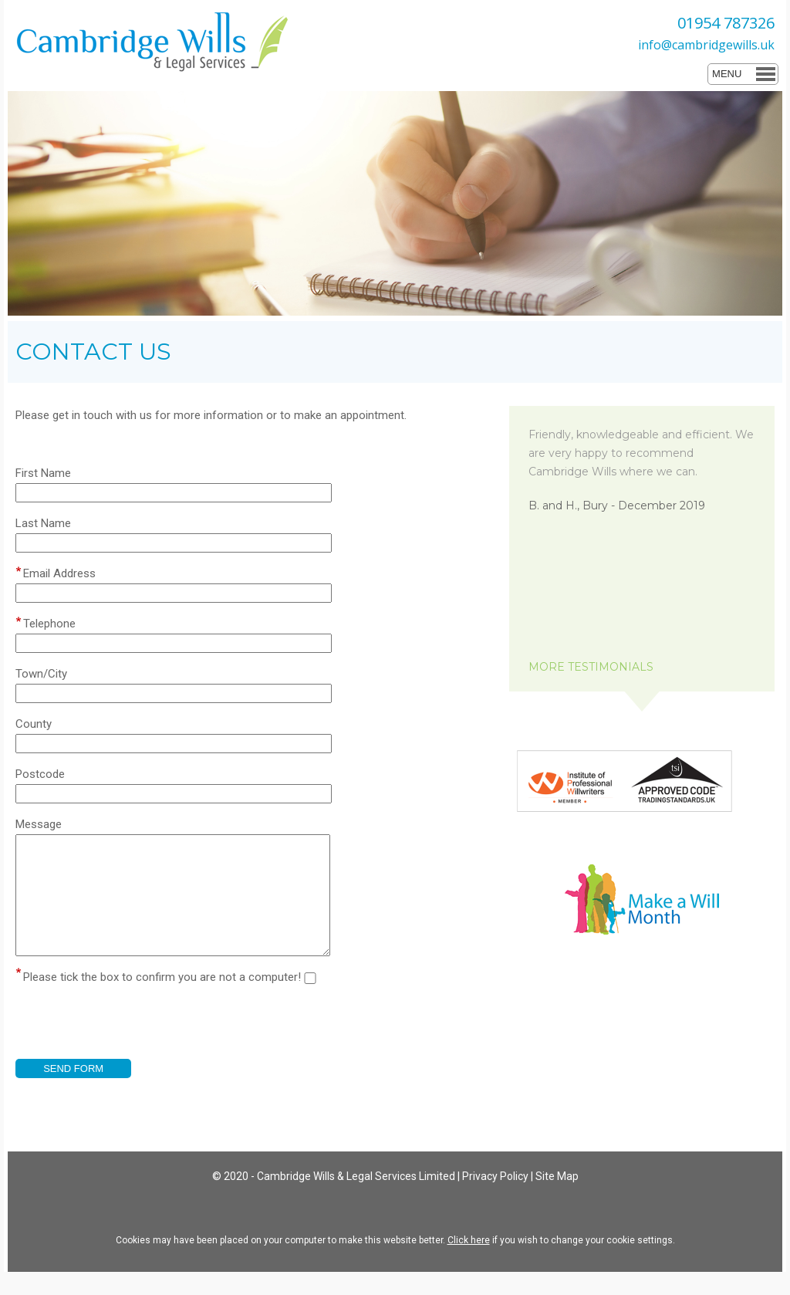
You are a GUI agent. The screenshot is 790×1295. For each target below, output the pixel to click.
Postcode (40, 774)
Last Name (43, 523)
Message (38, 824)
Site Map (557, 1199)
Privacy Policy (495, 1199)
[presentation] (132, 1052)
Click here (468, 1263)
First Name (43, 473)
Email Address (59, 573)
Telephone (49, 624)
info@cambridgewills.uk (706, 44)
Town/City (41, 674)
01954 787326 (726, 22)
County (33, 724)
